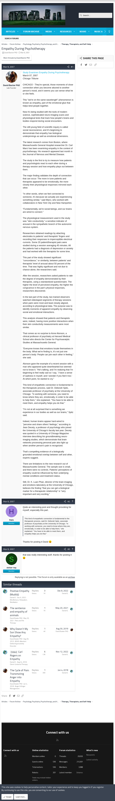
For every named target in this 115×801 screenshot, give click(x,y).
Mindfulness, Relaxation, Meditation (18, 601)
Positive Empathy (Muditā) (19, 592)
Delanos (80, 772)
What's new (92, 750)
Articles (10, 31)
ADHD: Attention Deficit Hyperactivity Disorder (18, 643)
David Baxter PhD (10, 52)
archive (71, 577)
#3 (69, 549)
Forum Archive (31, 31)
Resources (66, 31)
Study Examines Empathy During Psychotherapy (46, 72)
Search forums (12, 38)
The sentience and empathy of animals (18, 611)
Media (49, 31)
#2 (69, 501)
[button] (17, 31)
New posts (90, 755)
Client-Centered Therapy (19, 664)
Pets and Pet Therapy (17, 621)
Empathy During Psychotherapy (23, 48)
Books (83, 31)
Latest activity (92, 759)
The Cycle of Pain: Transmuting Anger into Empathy (19, 675)
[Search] (95, 15)
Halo (11, 519)
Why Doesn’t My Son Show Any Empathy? (19, 632)
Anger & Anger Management (17, 687)
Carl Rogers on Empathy (16, 655)
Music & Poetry (102, 31)
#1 (72, 66)
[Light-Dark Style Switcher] (109, 31)
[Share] (68, 67)
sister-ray (11, 567)
